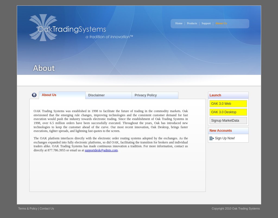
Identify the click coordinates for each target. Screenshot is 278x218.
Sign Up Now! (225, 138)
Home (178, 23)
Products (192, 23)
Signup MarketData (225, 120)
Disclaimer (96, 95)
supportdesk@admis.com (101, 150)
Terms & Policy (27, 208)
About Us (221, 23)
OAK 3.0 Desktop (223, 112)
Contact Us (47, 208)
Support (206, 23)
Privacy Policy (146, 95)
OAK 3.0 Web (221, 104)
